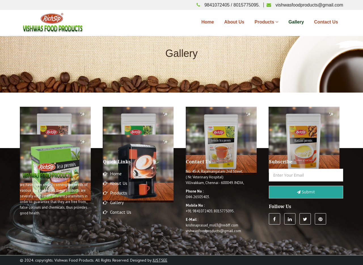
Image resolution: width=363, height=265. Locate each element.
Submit (306, 192)
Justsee (160, 260)
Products (266, 22)
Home (207, 22)
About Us (234, 22)
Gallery (296, 22)
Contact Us (326, 22)
